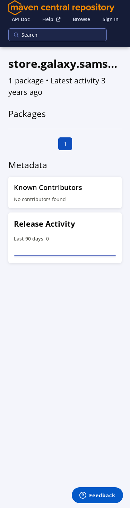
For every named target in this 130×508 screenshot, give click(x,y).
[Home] (65, 8)
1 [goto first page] (65, 143)
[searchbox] (53, 34)
